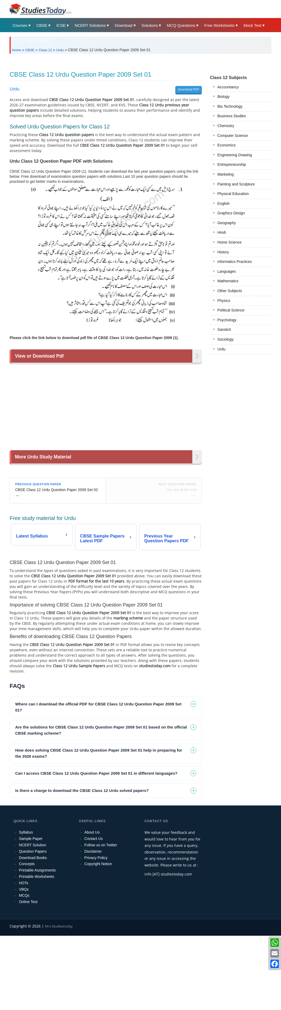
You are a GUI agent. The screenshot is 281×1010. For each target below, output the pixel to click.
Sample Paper (30, 913)
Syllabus (26, 906)
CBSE (41, 25)
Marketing (225, 248)
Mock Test (252, 25)
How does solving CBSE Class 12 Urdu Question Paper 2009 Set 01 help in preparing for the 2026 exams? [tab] (98, 827)
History (223, 326)
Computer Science (232, 210)
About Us (92, 906)
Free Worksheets (219, 25)
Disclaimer (93, 926)
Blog (16, 40)
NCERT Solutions (90, 25)
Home (16, 50)
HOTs (23, 957)
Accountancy (228, 161)
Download (124, 25)
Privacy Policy (96, 932)
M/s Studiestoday (59, 1000)
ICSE (61, 25)
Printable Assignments (37, 944)
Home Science (229, 316)
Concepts (27, 938)
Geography (226, 297)
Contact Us (93, 913)
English (223, 278)
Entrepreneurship (231, 239)
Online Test (28, 976)
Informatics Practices (234, 336)
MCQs (24, 970)
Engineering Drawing (234, 229)
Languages (226, 346)
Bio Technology (229, 181)
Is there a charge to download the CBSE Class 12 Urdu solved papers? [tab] (82, 864)
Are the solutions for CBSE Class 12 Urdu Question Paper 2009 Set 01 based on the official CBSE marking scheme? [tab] (101, 804)
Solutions (150, 25)
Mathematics (227, 355)
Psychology (226, 394)
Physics (223, 375)
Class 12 (45, 50)
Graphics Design (231, 287)
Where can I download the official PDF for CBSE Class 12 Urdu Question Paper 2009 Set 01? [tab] (98, 781)
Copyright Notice (98, 938)
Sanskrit (224, 404)
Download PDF (188, 164)
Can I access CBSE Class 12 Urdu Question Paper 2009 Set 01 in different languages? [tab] (96, 847)
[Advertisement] (140, 97)
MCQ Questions (181, 25)
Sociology (225, 413)
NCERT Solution (32, 919)
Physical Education (233, 268)
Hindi (221, 307)
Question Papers (32, 926)
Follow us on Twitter (100, 919)
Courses (19, 25)
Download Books (33, 932)
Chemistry (225, 200)
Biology (223, 171)
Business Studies (231, 190)
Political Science (230, 384)
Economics (226, 219)
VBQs (24, 963)
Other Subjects (229, 365)
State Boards (37, 40)
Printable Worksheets (36, 951)
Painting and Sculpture (236, 258)
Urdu (60, 50)
